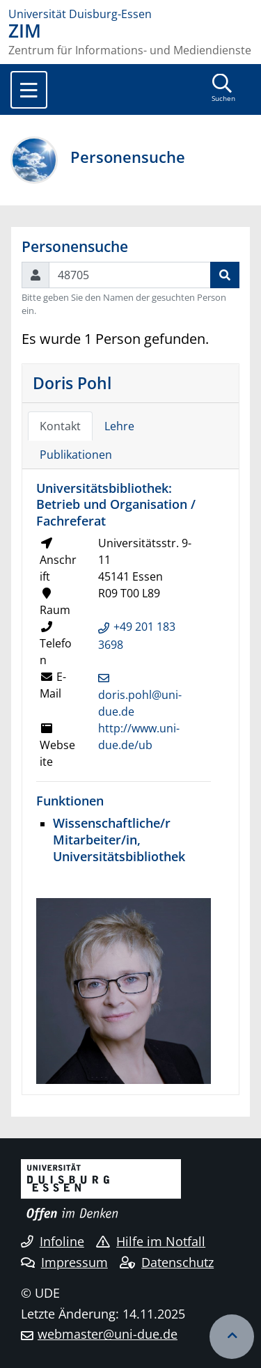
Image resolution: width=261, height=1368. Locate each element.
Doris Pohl (72, 383)
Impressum (64, 1262)
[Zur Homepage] (130, 14)
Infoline (52, 1241)
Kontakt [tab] (60, 426)
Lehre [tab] (119, 426)
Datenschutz (167, 1262)
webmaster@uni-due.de (107, 1334)
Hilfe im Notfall (150, 1241)
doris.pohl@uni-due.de (140, 703)
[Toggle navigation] (28, 90)
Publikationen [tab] (76, 454)
